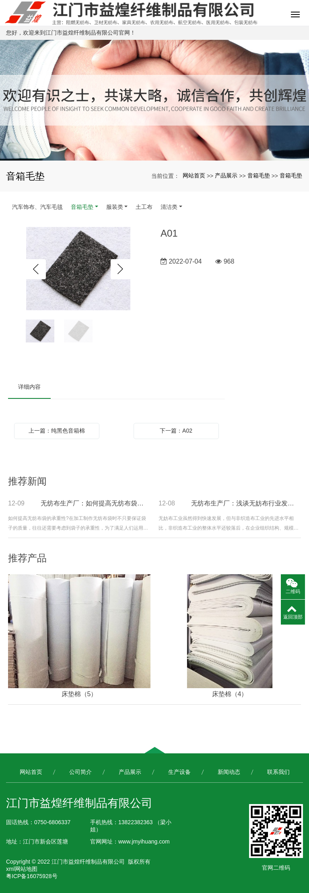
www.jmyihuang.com (144, 841)
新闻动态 (229, 772)
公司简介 (80, 772)
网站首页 (194, 175)
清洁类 (169, 207)
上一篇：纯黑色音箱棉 (57, 430)
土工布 (144, 207)
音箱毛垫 (258, 175)
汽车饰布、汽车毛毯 (37, 207)
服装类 (114, 207)
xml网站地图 (21, 869)
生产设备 (179, 772)
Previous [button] (36, 269)
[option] (78, 269)
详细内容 (29, 387)
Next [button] (121, 269)
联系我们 (278, 772)
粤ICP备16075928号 (32, 876)
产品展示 (226, 175)
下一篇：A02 (176, 430)
